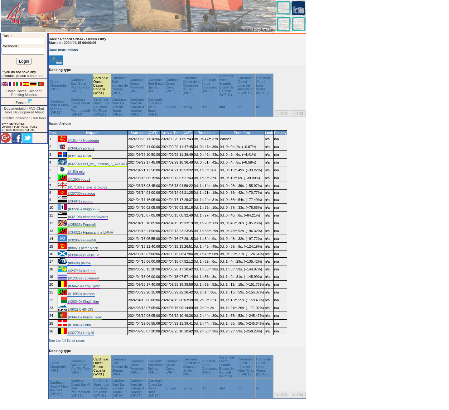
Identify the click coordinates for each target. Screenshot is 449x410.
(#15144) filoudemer (83, 140)
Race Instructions (63, 50)
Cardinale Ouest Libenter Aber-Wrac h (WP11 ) (246, 85)
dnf (204, 107)
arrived (171, 107)
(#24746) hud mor (81, 271)
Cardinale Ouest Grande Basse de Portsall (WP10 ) (226, 85)
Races (22, 91)
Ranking (17, 95)
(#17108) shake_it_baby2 (87, 187)
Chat (40, 108)
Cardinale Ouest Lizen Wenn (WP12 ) (263, 85)
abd (222, 107)
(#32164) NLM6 (79, 156)
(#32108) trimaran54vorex (87, 217)
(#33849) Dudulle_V (83, 255)
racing (187, 107)
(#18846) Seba (79, 325)
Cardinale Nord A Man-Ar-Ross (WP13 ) (59, 106)
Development (23, 112)
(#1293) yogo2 (78, 179)
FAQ (32, 108)
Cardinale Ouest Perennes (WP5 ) (136, 85)
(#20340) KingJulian (83, 301)
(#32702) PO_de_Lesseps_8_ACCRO (97, 164)
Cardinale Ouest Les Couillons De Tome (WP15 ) (101, 107)
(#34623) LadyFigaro (83, 286)
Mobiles (31, 95)
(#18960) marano (81, 294)
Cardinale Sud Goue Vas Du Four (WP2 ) (80, 85)
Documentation (15, 108)
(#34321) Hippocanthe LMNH (90, 232)
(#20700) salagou (81, 193)
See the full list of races (67, 340)
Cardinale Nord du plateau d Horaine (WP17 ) (136, 107)
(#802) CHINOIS (80, 309)
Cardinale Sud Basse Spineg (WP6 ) (156, 85)
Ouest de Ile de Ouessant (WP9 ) (209, 85)
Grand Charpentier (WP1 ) (59, 85)
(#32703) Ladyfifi (80, 333)
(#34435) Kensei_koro (84, 317)
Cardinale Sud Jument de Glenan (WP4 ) (120, 85)
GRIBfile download (16, 118)
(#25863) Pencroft (81, 224)
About (39, 112)
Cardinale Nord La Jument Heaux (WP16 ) (119, 107)
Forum (21, 102)
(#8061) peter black (82, 248)
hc (258, 107)
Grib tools (38, 118)
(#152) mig (76, 172)
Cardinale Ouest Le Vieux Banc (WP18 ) (155, 107)
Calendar (34, 91)
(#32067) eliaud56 (81, 240)
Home (11, 91)
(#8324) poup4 (79, 263)
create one (35, 76)
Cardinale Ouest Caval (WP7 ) (173, 85)
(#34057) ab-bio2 (80, 148)
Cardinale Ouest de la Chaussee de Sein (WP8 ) (191, 85)
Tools (8, 112)
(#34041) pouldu (80, 201)
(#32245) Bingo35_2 (83, 209)
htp (240, 107)
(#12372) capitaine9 (83, 278)
